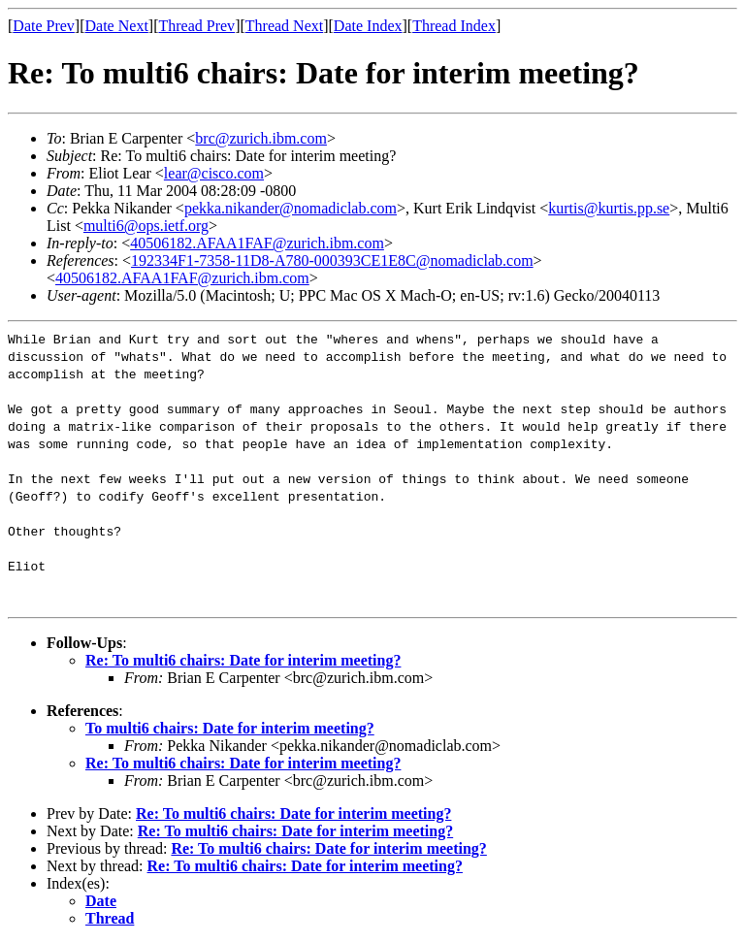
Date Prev (44, 25)
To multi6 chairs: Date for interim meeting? (229, 728)
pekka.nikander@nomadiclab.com (290, 208)
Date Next (116, 25)
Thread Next (284, 25)
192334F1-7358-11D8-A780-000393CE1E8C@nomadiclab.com (332, 260)
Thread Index (454, 25)
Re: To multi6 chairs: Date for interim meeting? (243, 660)
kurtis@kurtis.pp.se (608, 208)
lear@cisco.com (214, 173)
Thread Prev (196, 25)
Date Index (368, 25)
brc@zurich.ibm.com (261, 138)
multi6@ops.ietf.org (146, 225)
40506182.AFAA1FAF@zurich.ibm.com (257, 243)
